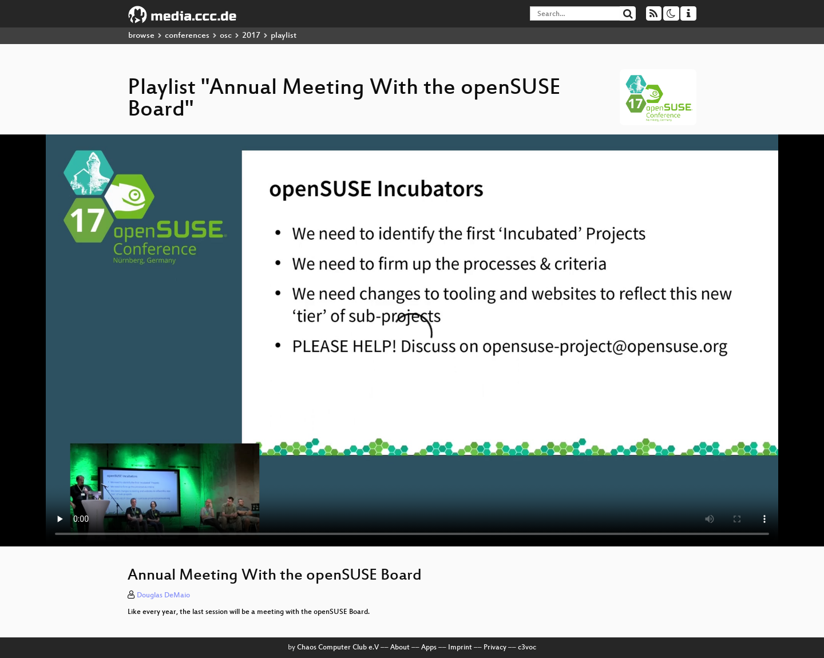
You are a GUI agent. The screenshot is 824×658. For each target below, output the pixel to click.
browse (141, 36)
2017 (251, 36)
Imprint (460, 648)
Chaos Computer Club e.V (338, 648)
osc (226, 36)
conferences (187, 36)
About (400, 648)
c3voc (527, 648)
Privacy (495, 648)
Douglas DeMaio (163, 596)
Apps (429, 648)
